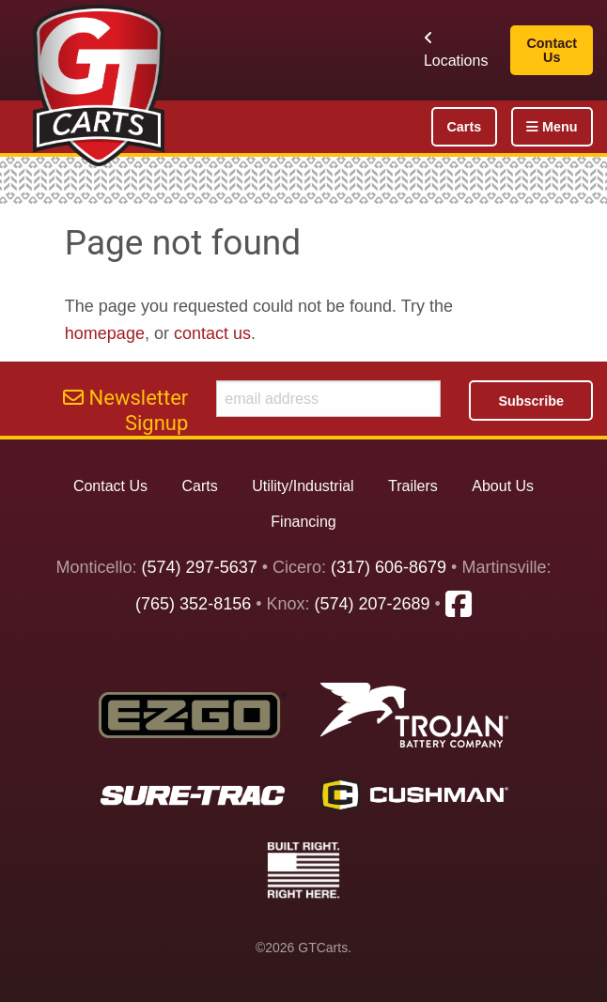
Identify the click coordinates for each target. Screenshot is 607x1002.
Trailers (413, 486)
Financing (303, 522)
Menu (552, 126)
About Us (503, 486)
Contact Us (551, 50)
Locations (456, 49)
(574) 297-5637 (199, 567)
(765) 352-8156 (193, 603)
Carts (463, 126)
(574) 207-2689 (372, 603)
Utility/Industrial (302, 486)
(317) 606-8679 (388, 567)
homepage (105, 333)
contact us (212, 333)
